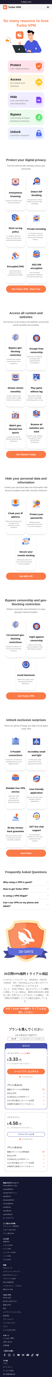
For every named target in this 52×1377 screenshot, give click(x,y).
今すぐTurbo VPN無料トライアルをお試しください (26, 1010)
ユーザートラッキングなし (12, 1314)
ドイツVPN (7, 1250)
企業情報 (6, 1347)
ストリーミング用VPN (11, 1228)
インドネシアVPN (9, 1254)
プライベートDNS (9, 1280)
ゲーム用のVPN (8, 1235)
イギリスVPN (7, 1247)
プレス (5, 1328)
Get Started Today (26, 454)
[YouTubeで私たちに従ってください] (18, 1356)
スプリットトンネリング (11, 1273)
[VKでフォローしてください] (23, 1356)
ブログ (5, 1365)
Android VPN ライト (10, 1194)
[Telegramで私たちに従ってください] (36, 1356)
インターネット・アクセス (12, 1287)
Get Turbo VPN (26, 696)
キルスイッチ (7, 1269)
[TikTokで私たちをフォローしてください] (32, 1356)
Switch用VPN (7, 1216)
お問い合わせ (7, 1343)
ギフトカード (7, 1369)
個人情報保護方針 (9, 1376)
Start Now (26, 853)
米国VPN (6, 1243)
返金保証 (6, 1317)
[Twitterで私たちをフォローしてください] (13, 1356)
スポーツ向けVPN (9, 1231)
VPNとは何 (7, 1299)
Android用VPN (8, 1191)
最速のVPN (7, 1306)
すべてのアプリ (8, 1220)
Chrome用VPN (8, 1205)
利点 (4, 1310)
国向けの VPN (8, 1291)
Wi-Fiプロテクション (10, 1277)
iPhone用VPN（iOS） (10, 1187)
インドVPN (7, 1258)
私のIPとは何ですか (10, 1303)
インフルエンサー (9, 1324)
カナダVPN (7, 1261)
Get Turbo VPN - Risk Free (26, 289)
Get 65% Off (26, 576)
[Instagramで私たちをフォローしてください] (9, 1356)
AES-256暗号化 (8, 1284)
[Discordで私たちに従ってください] (27, 1356)
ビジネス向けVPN (9, 1332)
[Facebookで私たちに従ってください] (4, 1356)
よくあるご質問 (8, 1340)
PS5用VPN (7, 1209)
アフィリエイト (8, 1321)
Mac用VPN (7, 1198)
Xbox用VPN (7, 1212)
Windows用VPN (8, 1202)
